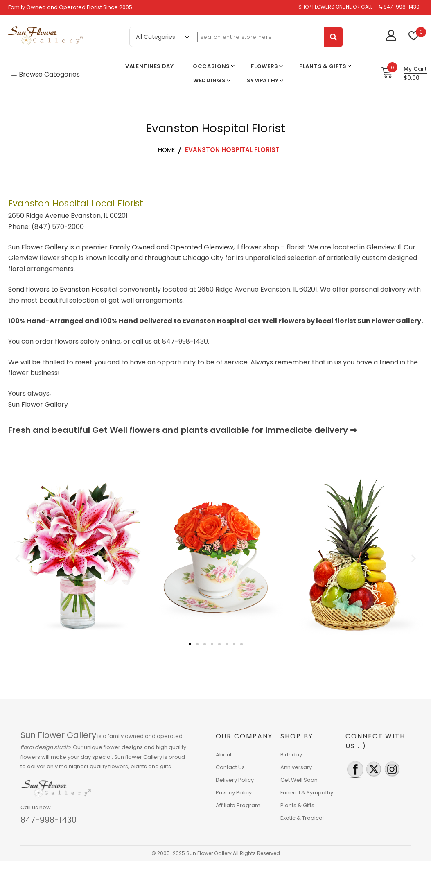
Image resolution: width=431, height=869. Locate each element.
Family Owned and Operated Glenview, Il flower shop (194, 247)
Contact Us (230, 767)
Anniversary (296, 767)
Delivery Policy (235, 780)
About (224, 754)
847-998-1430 (48, 820)
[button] (17, 558)
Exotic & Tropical (302, 818)
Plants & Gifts (297, 805)
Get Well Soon (299, 780)
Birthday (291, 754)
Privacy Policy (234, 793)
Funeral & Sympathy (306, 793)
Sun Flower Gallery (58, 735)
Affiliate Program (238, 805)
